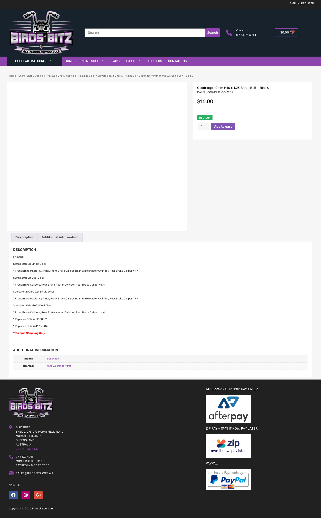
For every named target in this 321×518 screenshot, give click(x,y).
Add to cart (223, 126)
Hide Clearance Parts (59, 365)
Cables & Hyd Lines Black (80, 75)
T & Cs (133, 61)
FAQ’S (116, 61)
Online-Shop (91, 61)
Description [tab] (24, 237)
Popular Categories (33, 61)
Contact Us (177, 61)
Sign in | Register (302, 3)
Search (212, 33)
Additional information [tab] (60, 237)
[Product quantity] (203, 126)
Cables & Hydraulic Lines (49, 75)
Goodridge (53, 358)
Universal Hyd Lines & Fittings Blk (117, 75)
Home (69, 61)
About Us (154, 61)
